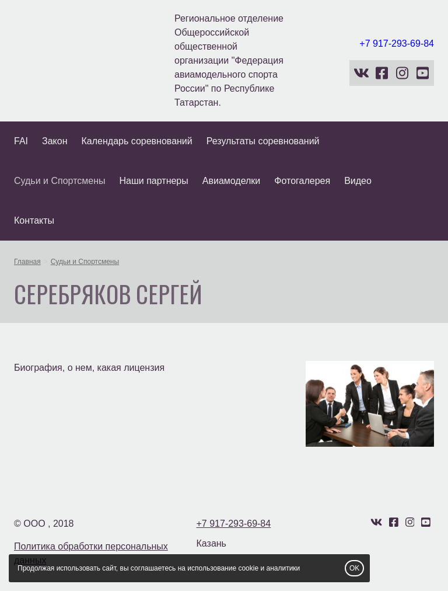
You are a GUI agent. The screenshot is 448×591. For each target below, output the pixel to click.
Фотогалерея (302, 181)
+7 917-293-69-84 (396, 43)
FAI (21, 141)
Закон (54, 141)
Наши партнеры (154, 181)
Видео (358, 181)
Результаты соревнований (263, 141)
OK (354, 568)
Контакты (34, 220)
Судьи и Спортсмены (60, 181)
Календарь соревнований (137, 141)
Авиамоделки (231, 181)
